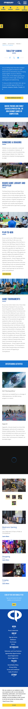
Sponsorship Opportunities (13, 653)
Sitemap (14, 675)
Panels (13, 644)
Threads (20, 87)
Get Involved (14, 647)
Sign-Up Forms (13, 637)
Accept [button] (14, 705)
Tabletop (14, 485)
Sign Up (14, 604)
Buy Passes (3, 8)
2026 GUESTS (10, 8)
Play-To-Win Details (7, 274)
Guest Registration (13, 655)
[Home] (8, 3)
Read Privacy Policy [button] (8, 701)
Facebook (4, 87)
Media (14, 626)
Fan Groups (13, 642)
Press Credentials (13, 630)
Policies (14, 661)
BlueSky (16, 87)
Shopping (6, 556)
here (13, 85)
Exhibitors (13, 639)
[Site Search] (19, 3)
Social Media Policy (13, 664)
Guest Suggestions (13, 658)
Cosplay (5, 580)
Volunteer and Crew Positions (13, 651)
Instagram (10, 87)
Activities (17, 8)
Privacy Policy (13, 667)
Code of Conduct (13, 671)
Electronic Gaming (9, 527)
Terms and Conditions (13, 669)
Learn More (5, 536)
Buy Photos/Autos (24, 8)
